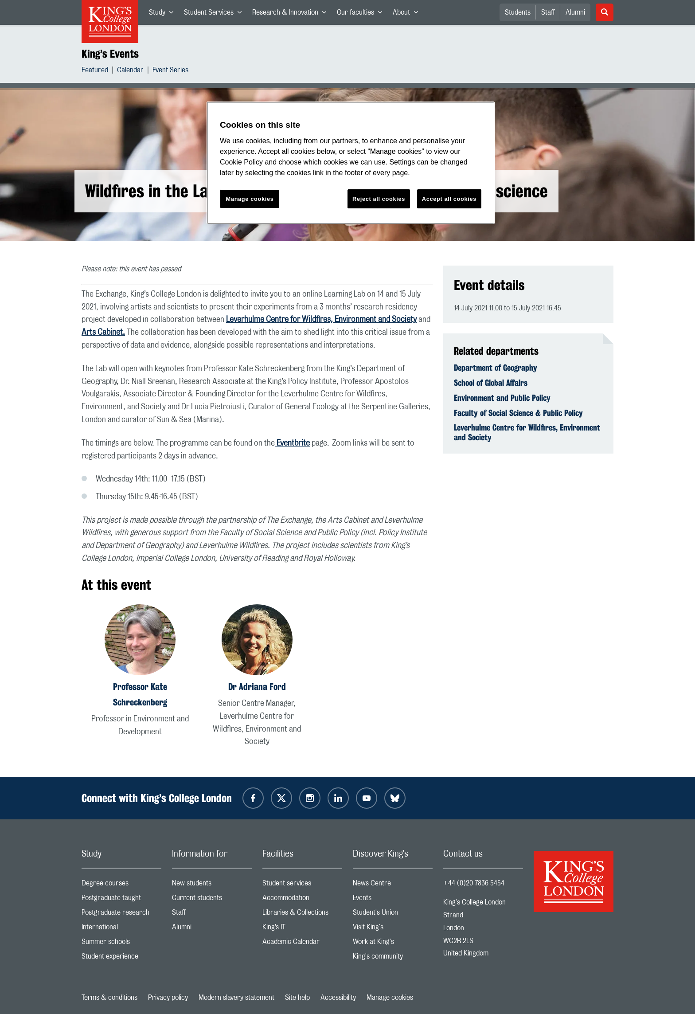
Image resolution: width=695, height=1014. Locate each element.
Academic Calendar (302, 943)
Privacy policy (168, 997)
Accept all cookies (449, 199)
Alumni (575, 12)
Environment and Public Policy (502, 397)
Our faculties (362, 14)
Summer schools (121, 943)
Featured (95, 71)
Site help (297, 997)
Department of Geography (495, 367)
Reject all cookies (378, 199)
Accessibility (338, 997)
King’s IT (302, 929)
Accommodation (302, 899)
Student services (302, 885)
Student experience (121, 958)
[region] (351, 163)
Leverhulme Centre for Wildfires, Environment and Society (321, 320)
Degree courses (121, 885)
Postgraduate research (121, 914)
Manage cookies (390, 997)
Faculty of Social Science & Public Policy (518, 413)
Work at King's (393, 943)
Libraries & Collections (302, 914)
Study (164, 14)
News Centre (393, 885)
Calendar (130, 71)
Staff (548, 12)
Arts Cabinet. (103, 333)
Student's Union (393, 914)
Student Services (215, 14)
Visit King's (393, 929)
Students (518, 12)
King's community (393, 958)
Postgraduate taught (121, 899)
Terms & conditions (109, 997)
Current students (212, 899)
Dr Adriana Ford (257, 686)
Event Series (170, 71)
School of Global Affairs (490, 382)
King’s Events (110, 53)
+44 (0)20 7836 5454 (473, 883)
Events (393, 899)
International (121, 929)
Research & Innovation (292, 14)
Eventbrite (292, 443)
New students (212, 885)
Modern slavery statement (236, 997)
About (408, 14)
